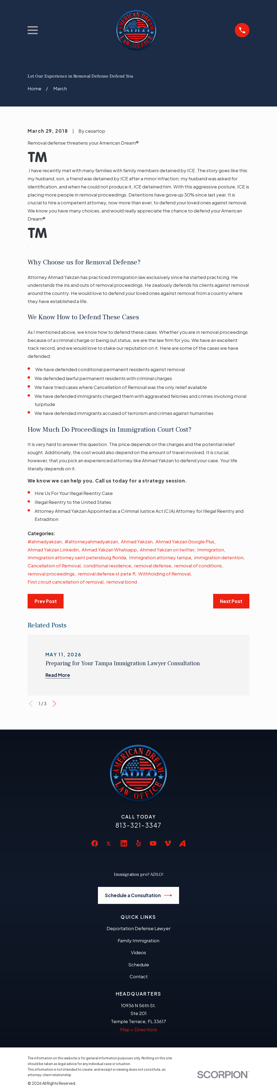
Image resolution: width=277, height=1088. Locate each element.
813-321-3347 (138, 825)
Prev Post (46, 601)
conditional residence (107, 565)
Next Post (231, 601)
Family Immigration (138, 940)
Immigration (210, 550)
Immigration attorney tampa (160, 557)
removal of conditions (198, 565)
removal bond (121, 582)
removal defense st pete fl (106, 574)
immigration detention (218, 557)
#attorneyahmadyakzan (91, 541)
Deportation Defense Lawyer (138, 928)
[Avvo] (182, 843)
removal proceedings (51, 574)
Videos (138, 952)
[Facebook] (94, 843)
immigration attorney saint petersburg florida (77, 557)
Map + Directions (138, 1029)
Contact (139, 976)
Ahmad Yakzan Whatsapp (109, 550)
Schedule (138, 964)
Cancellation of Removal (54, 565)
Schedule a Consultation (138, 895)
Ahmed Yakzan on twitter (167, 550)
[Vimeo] (167, 843)
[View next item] (54, 703)
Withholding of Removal (164, 574)
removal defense (152, 565)
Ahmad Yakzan (137, 541)
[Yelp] (138, 843)
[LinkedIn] (124, 843)
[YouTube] (153, 843)
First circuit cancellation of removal (65, 582)
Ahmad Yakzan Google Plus (185, 541)
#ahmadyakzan (45, 541)
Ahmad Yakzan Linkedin (53, 550)
